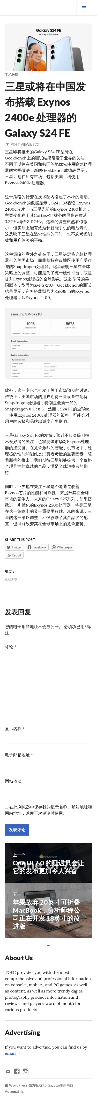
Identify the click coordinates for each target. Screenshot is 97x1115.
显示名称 (15, 728)
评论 (11, 646)
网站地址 (13, 780)
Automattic (14, 1091)
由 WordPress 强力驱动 (23, 1085)
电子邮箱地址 (19, 754)
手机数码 (11, 75)
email (10, 1053)
